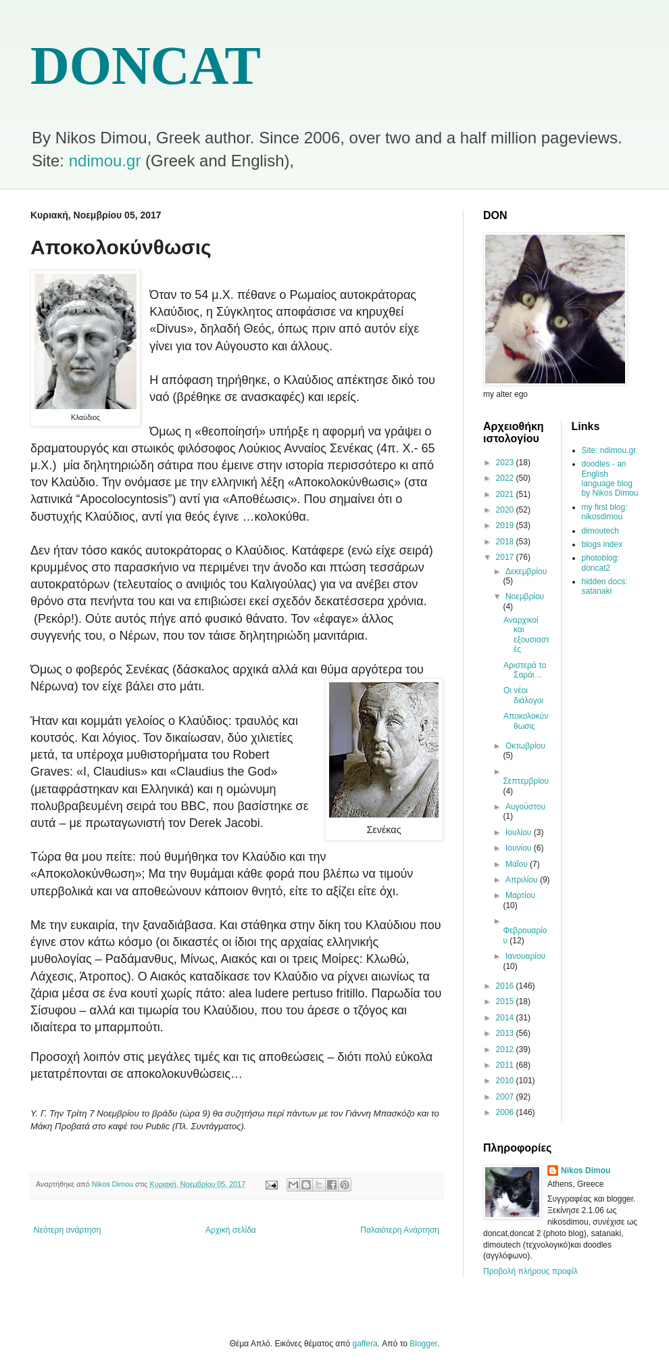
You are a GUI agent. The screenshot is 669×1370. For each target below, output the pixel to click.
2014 (506, 1017)
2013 (506, 1033)
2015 (506, 1001)
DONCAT (145, 65)
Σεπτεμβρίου (526, 781)
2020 (506, 510)
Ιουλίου (519, 832)
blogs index (602, 544)
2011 (506, 1065)
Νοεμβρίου (524, 596)
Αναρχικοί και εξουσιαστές (526, 634)
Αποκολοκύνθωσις (525, 720)
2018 (506, 541)
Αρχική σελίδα (230, 1230)
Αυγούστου (525, 806)
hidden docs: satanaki (605, 586)
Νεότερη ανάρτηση (67, 1230)
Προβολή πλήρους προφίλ (530, 1271)
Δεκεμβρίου (526, 571)
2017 (506, 557)
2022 (506, 478)
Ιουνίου (519, 848)
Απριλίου (522, 879)
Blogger (423, 1343)
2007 (506, 1097)
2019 (506, 525)
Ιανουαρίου (525, 956)
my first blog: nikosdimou (605, 511)
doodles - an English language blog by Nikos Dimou (610, 478)
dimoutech (600, 531)
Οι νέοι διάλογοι (523, 695)
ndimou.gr (105, 160)
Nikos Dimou (585, 1170)
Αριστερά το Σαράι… (524, 670)
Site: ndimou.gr (609, 450)
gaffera (365, 1343)
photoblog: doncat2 (601, 562)
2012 (506, 1049)
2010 (506, 1080)
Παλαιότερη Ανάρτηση (399, 1230)
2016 (506, 986)
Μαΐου (517, 864)
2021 (506, 494)
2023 (506, 462)
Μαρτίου (520, 895)
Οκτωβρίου (525, 746)
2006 (506, 1112)
